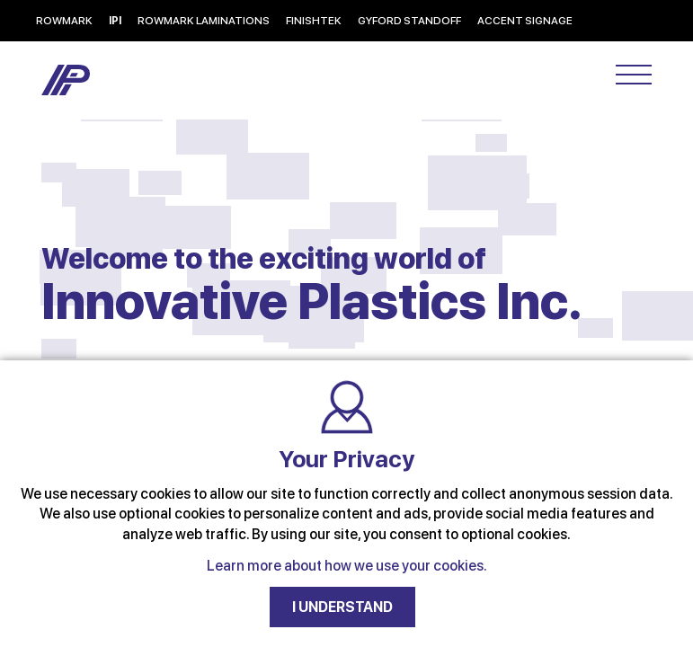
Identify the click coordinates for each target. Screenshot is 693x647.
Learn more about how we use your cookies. (347, 566)
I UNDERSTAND (342, 607)
